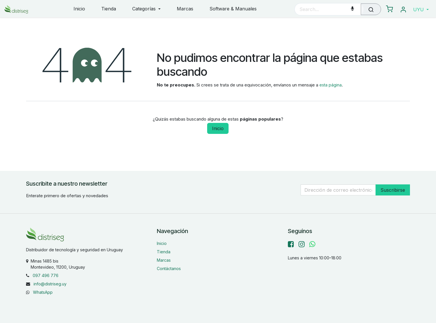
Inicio (218, 128)
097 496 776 (45, 275)
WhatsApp (43, 292)
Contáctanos (169, 268)
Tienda (163, 251)
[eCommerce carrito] (389, 9)
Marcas (164, 260)
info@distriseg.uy (50, 283)
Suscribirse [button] (392, 190)
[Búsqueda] (371, 9)
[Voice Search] (352, 9)
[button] (421, 9)
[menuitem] (79, 9)
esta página (330, 84)
